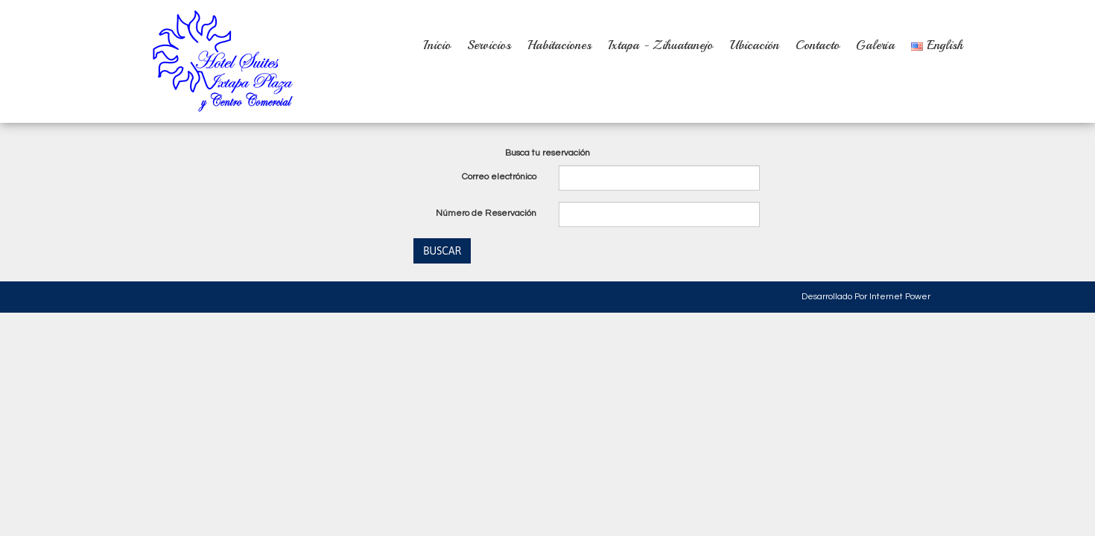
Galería (875, 45)
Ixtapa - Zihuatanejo (660, 45)
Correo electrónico (499, 177)
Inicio (437, 45)
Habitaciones (559, 45)
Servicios (489, 45)
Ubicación (754, 45)
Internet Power (899, 297)
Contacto (818, 45)
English (937, 45)
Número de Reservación (486, 213)
